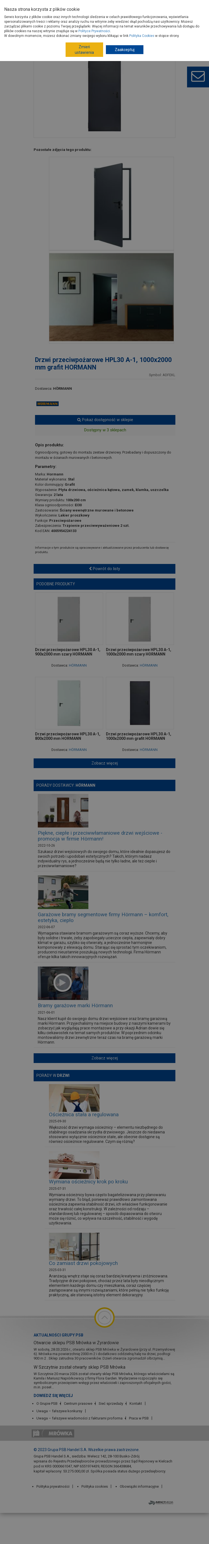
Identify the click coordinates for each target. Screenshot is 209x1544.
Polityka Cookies (141, 36)
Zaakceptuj (125, 49)
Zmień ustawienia (84, 50)
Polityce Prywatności (94, 31)
